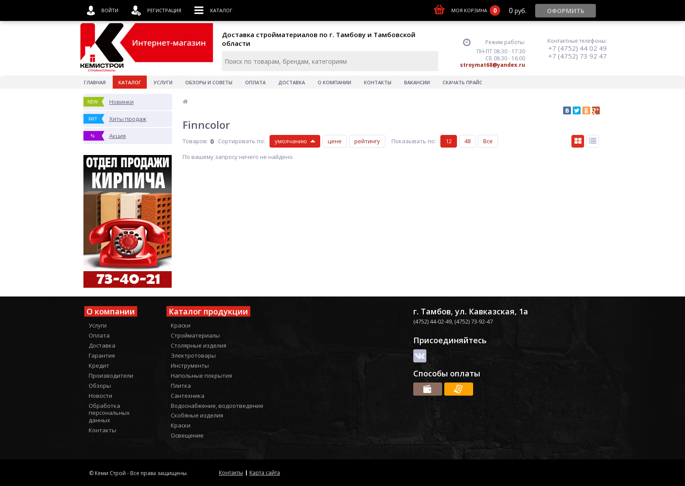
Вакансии (417, 82)
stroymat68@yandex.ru (492, 65)
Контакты (377, 82)
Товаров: (195, 141)
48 (467, 141)
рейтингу (367, 141)
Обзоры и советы (208, 82)
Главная (95, 82)
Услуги (163, 82)
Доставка (291, 82)
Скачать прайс (462, 82)
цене (335, 141)
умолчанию (291, 141)
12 (449, 141)
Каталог (129, 82)
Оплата (255, 82)
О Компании (334, 82)
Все (488, 141)
